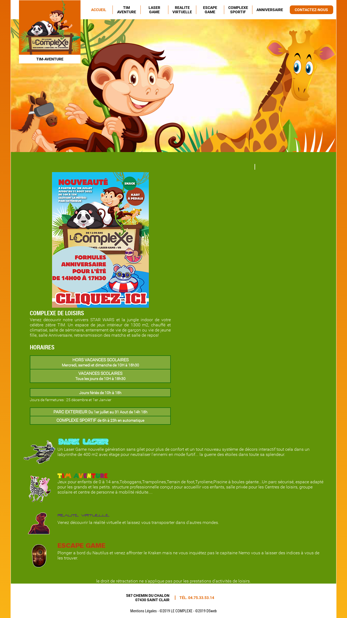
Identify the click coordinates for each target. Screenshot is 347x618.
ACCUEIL (98, 10)
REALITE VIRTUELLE (182, 9)
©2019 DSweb (206, 611)
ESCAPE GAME (210, 9)
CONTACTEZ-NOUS (311, 10)
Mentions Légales (143, 611)
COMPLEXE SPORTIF (238, 9)
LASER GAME (154, 9)
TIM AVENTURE (126, 9)
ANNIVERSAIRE (269, 10)
